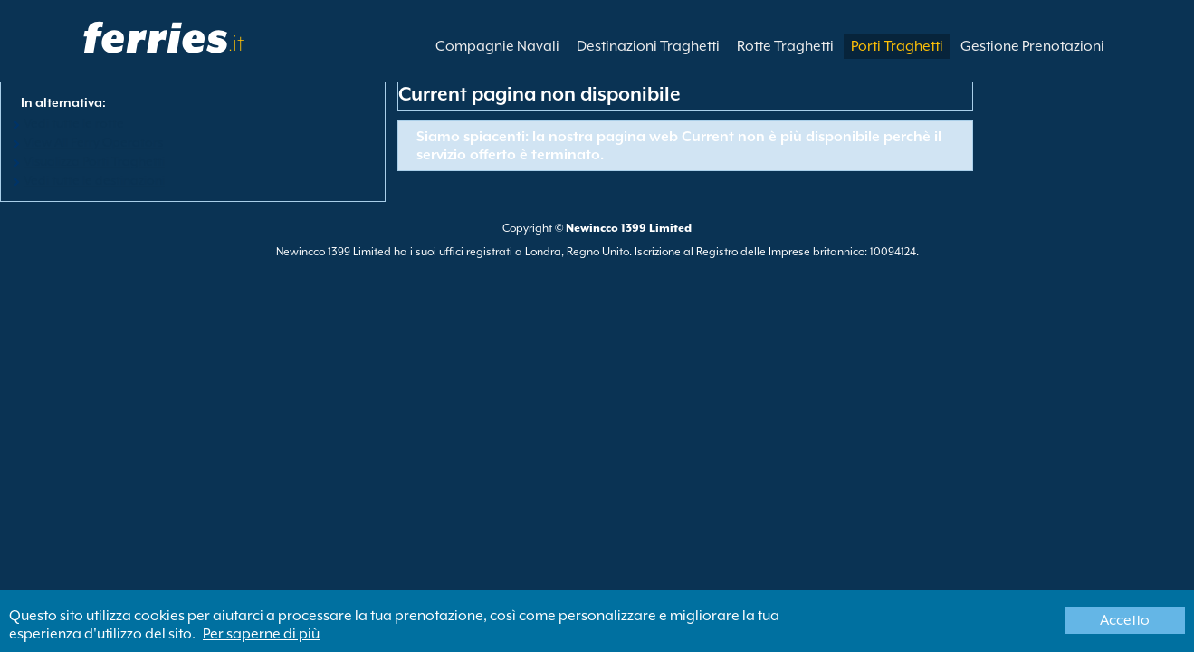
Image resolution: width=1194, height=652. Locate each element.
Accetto (1125, 620)
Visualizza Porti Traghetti (94, 161)
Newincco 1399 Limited (629, 228)
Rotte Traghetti (785, 46)
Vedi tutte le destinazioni (94, 180)
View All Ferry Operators (93, 142)
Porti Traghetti (897, 46)
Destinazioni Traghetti (648, 46)
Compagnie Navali (497, 46)
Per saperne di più (261, 634)
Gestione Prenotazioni (1032, 46)
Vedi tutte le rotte (74, 123)
